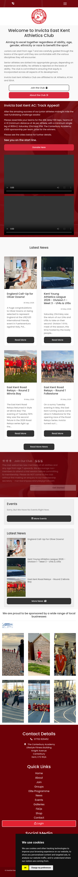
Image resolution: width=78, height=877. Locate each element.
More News (39, 601)
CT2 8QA (41, 757)
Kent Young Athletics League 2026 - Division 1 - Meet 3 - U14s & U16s (46, 560)
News (39, 795)
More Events (39, 518)
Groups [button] (39, 786)
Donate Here (39, 147)
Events (39, 800)
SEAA (11, 80)
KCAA (70, 77)
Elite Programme (39, 791)
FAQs (39, 809)
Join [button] (39, 782)
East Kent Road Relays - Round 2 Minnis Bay (48, 580)
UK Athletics (60, 77)
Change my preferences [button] (41, 868)
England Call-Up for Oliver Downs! (46, 539)
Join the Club (39, 87)
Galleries (39, 804)
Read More (20, 339)
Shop (39, 813)
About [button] (39, 778)
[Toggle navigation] (65, 3)
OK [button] (25, 868)
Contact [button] (39, 817)
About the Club (39, 95)
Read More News (39, 446)
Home (39, 773)
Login (39, 823)
